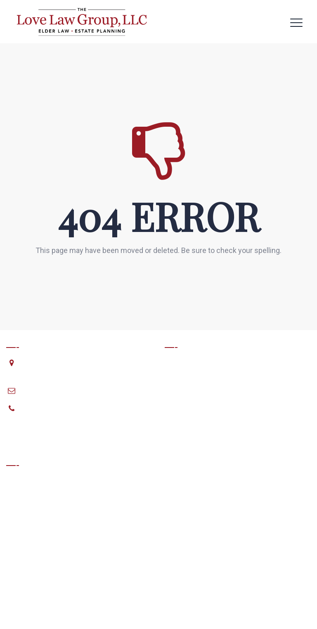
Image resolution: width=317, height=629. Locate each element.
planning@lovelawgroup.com (62, 390)
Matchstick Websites (278, 606)
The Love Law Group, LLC (89, 606)
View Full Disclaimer (35, 578)
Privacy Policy (289, 616)
